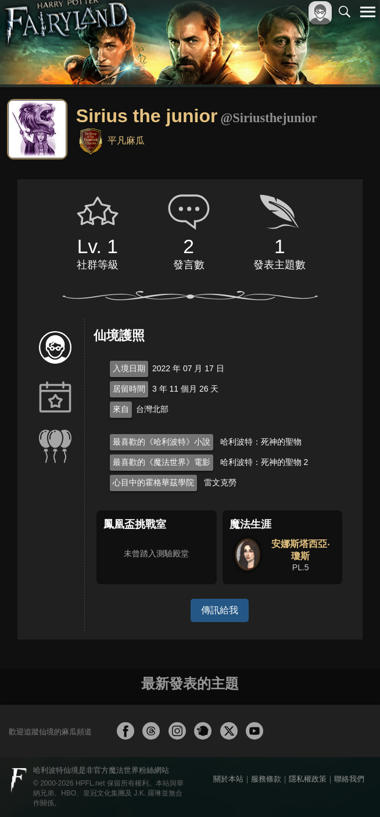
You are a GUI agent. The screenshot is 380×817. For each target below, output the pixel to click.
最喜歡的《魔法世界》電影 (161, 462)
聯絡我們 (349, 779)
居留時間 (129, 388)
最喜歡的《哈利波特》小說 (161, 441)
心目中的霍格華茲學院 (153, 482)
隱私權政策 (308, 779)
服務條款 (266, 779)
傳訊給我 (219, 610)
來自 (121, 409)
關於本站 (228, 779)
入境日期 (129, 368)
